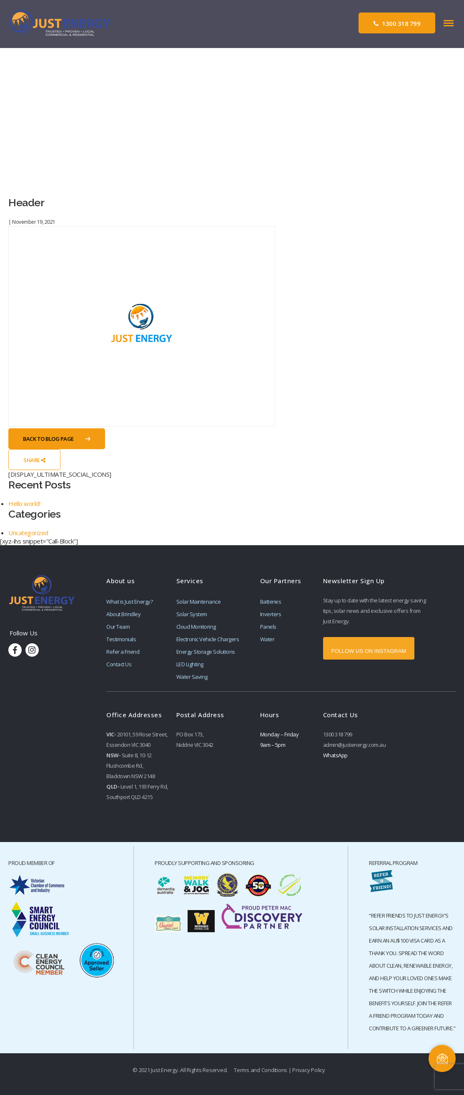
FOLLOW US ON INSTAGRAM (368, 651)
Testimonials (121, 639)
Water (267, 639)
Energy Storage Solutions (205, 651)
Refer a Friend (122, 651)
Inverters (270, 614)
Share (34, 460)
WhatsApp (335, 755)
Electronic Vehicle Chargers (207, 639)
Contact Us (118, 664)
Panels (268, 626)
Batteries (270, 601)
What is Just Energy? (129, 601)
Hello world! (24, 503)
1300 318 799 (397, 23)
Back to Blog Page (48, 439)
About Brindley (123, 614)
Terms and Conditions (260, 1070)
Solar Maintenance (198, 601)
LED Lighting (189, 664)
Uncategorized (28, 533)
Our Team (118, 626)
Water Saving (192, 676)
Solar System (191, 614)
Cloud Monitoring (196, 626)
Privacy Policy (308, 1070)
